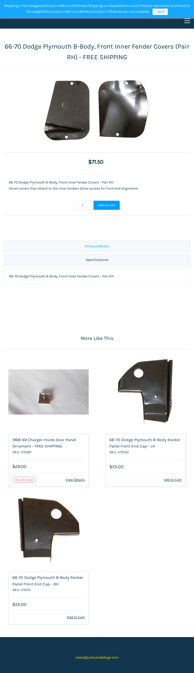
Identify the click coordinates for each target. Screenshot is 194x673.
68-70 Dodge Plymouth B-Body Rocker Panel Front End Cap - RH (47, 580)
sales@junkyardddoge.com (97, 657)
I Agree (160, 11)
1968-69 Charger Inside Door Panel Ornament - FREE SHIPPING (44, 443)
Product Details (97, 246)
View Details (75, 480)
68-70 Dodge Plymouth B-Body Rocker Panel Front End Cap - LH (144, 443)
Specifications (97, 260)
